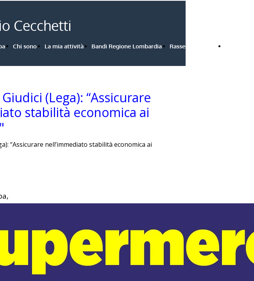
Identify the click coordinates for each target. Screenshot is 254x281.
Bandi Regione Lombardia (126, 46)
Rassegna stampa (193, 46)
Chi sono (25, 46)
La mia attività (64, 46)
